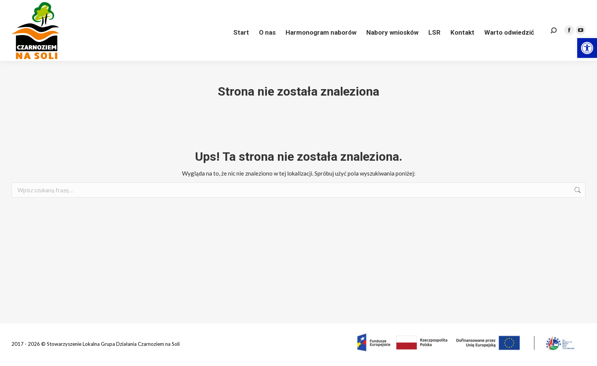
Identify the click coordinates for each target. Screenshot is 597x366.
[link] (587, 48)
